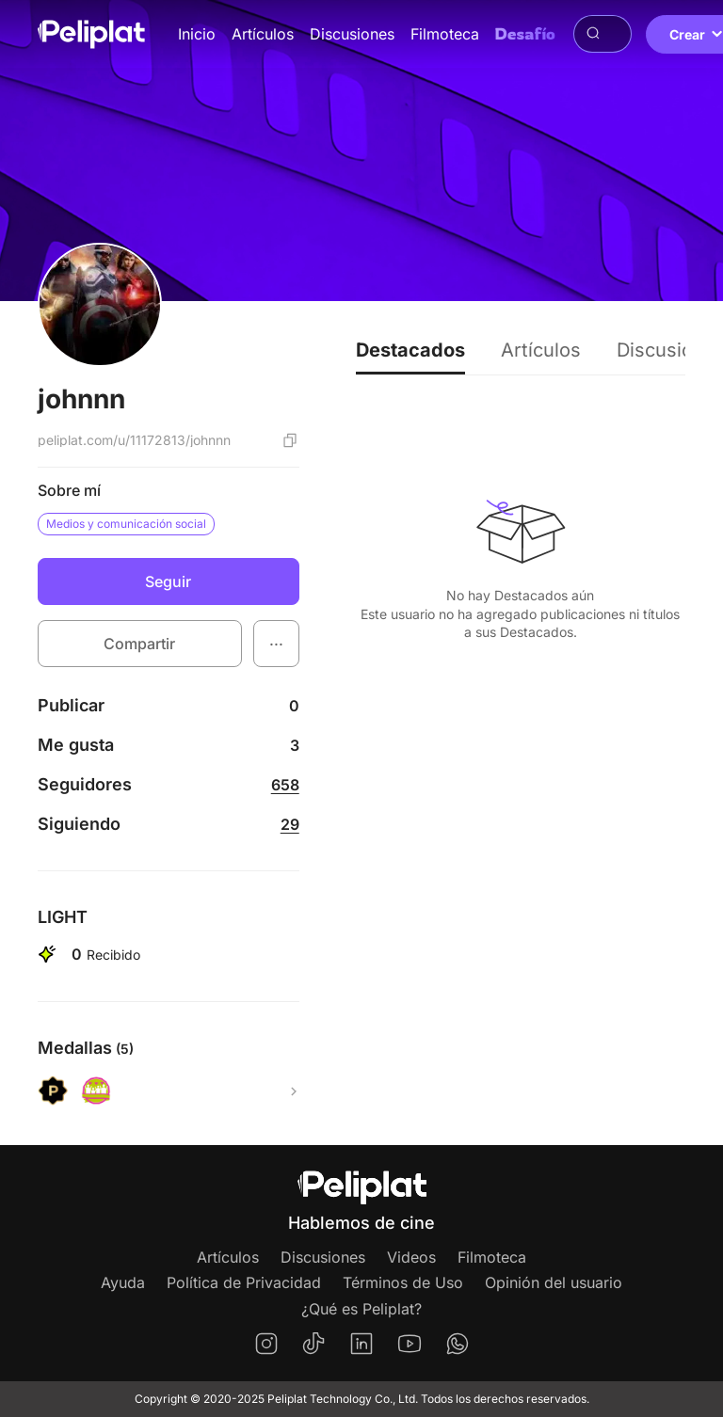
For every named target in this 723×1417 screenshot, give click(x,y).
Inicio (197, 33)
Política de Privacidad (244, 1282)
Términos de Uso (403, 1282)
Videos (411, 1257)
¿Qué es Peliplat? (361, 1308)
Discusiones (352, 33)
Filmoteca (444, 33)
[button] (276, 643)
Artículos (263, 33)
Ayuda (123, 1282)
